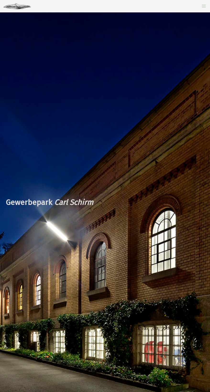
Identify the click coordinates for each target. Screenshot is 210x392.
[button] (204, 6)
